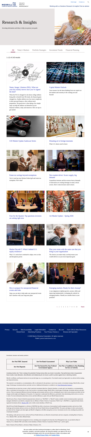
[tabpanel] (45, 183)
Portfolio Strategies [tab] (39, 50)
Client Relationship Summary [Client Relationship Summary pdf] (64, 385)
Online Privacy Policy (42, 435)
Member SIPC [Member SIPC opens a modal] (25, 403)
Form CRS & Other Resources (76, 329)
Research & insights (72, 6)
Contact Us (52, 329)
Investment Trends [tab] (56, 50)
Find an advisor (84, 6)
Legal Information (40, 329)
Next (83, 307)
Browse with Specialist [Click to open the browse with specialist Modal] (70, 332)
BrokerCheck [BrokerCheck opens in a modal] (21, 332)
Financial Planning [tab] (72, 50)
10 (76, 307)
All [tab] (13, 50)
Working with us (55, 6)
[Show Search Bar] (88, 2)
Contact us (81, 2)
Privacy (7, 329)
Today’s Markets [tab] (23, 50)
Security (15, 329)
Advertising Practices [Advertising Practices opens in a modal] (34, 332)
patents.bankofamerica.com (48, 338)
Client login (73, 2)
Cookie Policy (55, 435)
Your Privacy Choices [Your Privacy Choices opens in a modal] (51, 332)
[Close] (88, 432)
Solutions (63, 6)
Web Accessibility (26, 329)
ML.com (61, 329)
